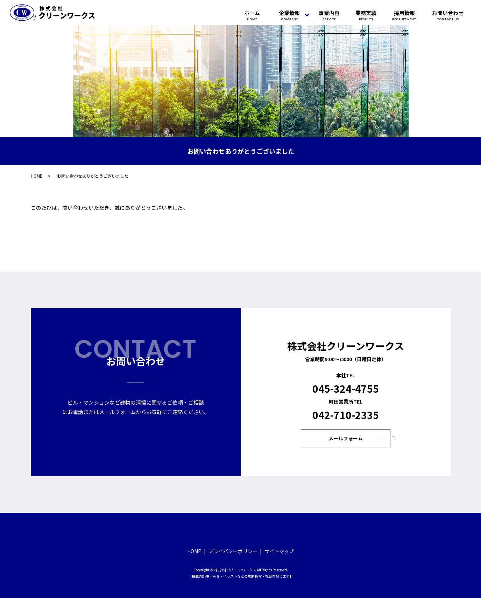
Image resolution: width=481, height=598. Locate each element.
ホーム (252, 15)
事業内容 (329, 15)
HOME (36, 176)
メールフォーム (345, 438)
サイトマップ (279, 551)
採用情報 (404, 15)
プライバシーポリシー (232, 551)
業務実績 (365, 15)
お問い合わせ (448, 15)
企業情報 (289, 15)
